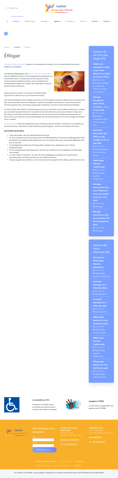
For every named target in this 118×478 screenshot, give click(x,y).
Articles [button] (95, 21)
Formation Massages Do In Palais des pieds (100, 302)
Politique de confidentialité (61, 466)
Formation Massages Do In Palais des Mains (100, 284)
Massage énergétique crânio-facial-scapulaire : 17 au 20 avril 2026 (100, 103)
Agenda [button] (57, 21)
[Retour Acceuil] (59, 8)
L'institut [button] (16, 21)
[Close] (114, 473)
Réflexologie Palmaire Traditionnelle (99, 163)
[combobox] (16, 8)
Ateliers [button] (84, 21)
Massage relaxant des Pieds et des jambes (101, 152)
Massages (99, 207)
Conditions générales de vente (45, 461)
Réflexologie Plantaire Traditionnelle (99, 341)
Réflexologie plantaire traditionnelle (99, 353)
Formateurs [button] (71, 21)
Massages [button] (45, 21)
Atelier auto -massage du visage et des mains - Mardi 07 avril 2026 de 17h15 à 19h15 (101, 70)
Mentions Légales (43, 466)
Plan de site (79, 461)
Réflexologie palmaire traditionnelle (99, 176)
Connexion (77, 466)
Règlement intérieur (65, 461)
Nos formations (10, 124)
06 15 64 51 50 (71, 444)
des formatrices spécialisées (40, 74)
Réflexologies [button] (31, 21)
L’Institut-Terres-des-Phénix (15, 64)
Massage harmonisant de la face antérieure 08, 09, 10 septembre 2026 (101, 218)
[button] (112, 457)
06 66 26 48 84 (99, 442)
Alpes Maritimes (36, 135)
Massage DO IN (101, 294)
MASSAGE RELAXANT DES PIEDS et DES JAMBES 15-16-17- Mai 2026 (101, 136)
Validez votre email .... (45, 450)
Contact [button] (107, 21)
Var (48, 135)
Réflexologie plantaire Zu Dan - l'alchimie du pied (101, 320)
